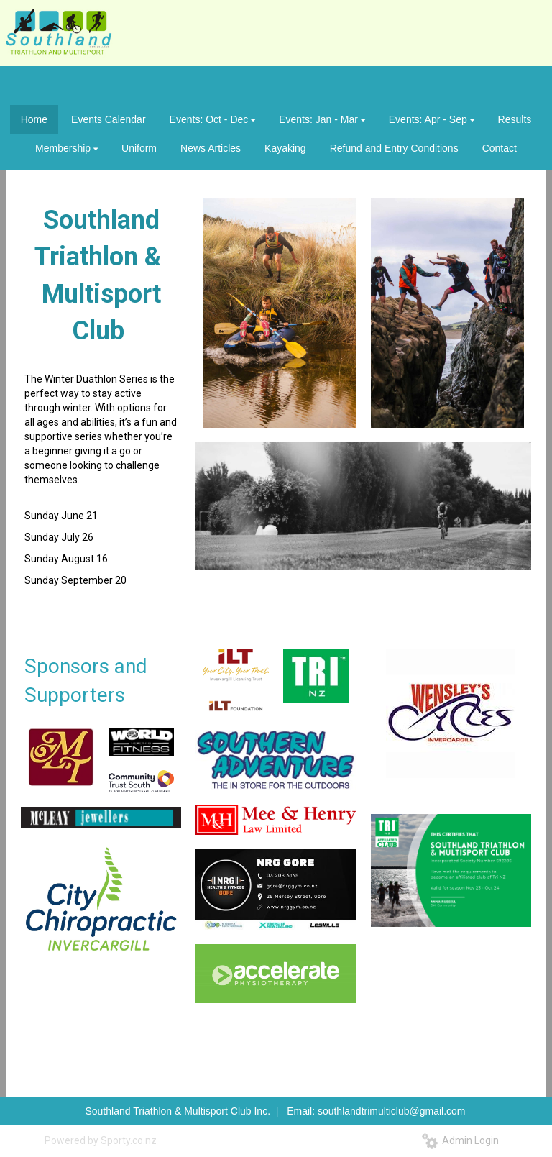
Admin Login (460, 1140)
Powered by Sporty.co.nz (101, 1140)
